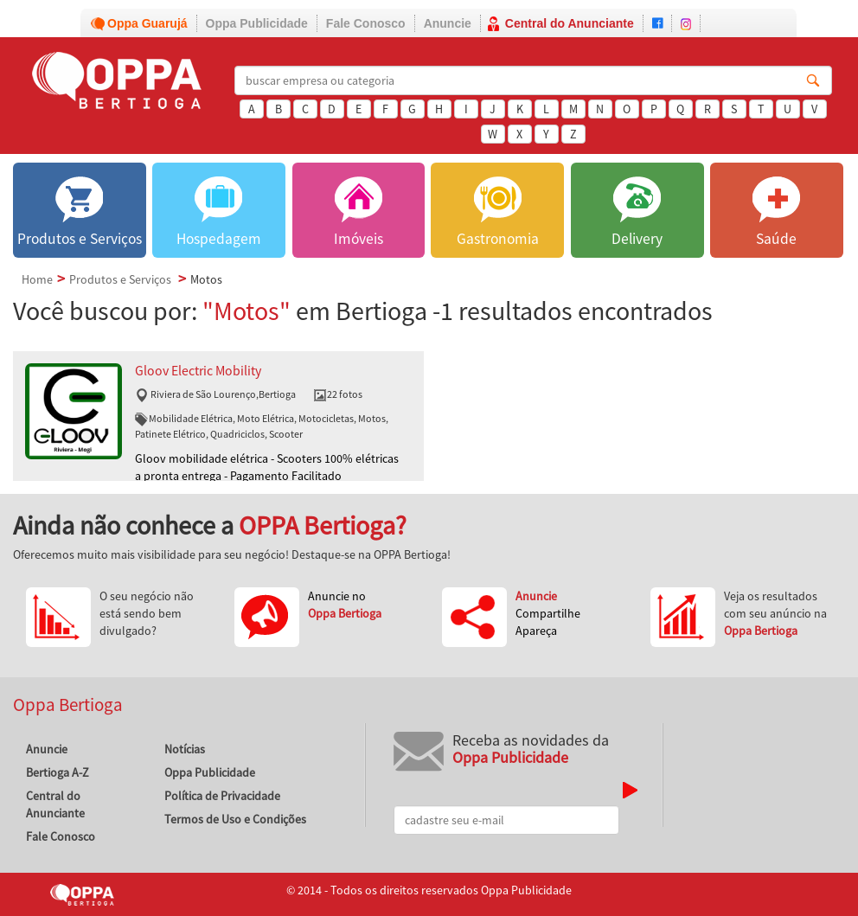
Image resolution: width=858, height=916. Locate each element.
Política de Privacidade (222, 796)
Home (37, 279)
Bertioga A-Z (57, 772)
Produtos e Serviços (120, 279)
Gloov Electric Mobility (198, 370)
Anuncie (447, 23)
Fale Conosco (366, 23)
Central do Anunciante (569, 23)
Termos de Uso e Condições (235, 819)
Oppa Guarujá (147, 23)
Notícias (184, 749)
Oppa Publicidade (257, 23)
